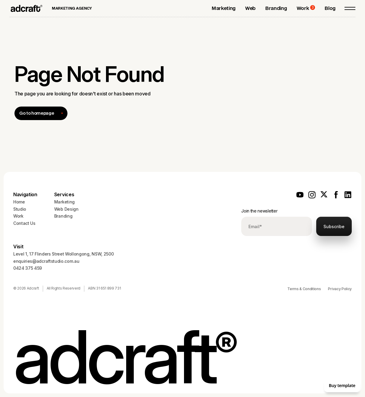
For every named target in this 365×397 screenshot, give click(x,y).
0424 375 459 (27, 268)
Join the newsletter (259, 210)
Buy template (342, 385)
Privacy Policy (340, 289)
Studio (19, 209)
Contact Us (24, 223)
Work (18, 216)
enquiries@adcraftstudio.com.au (46, 261)
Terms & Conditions (304, 289)
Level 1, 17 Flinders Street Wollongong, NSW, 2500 (63, 253)
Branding (63, 216)
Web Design (66, 209)
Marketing (64, 201)
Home (19, 201)
